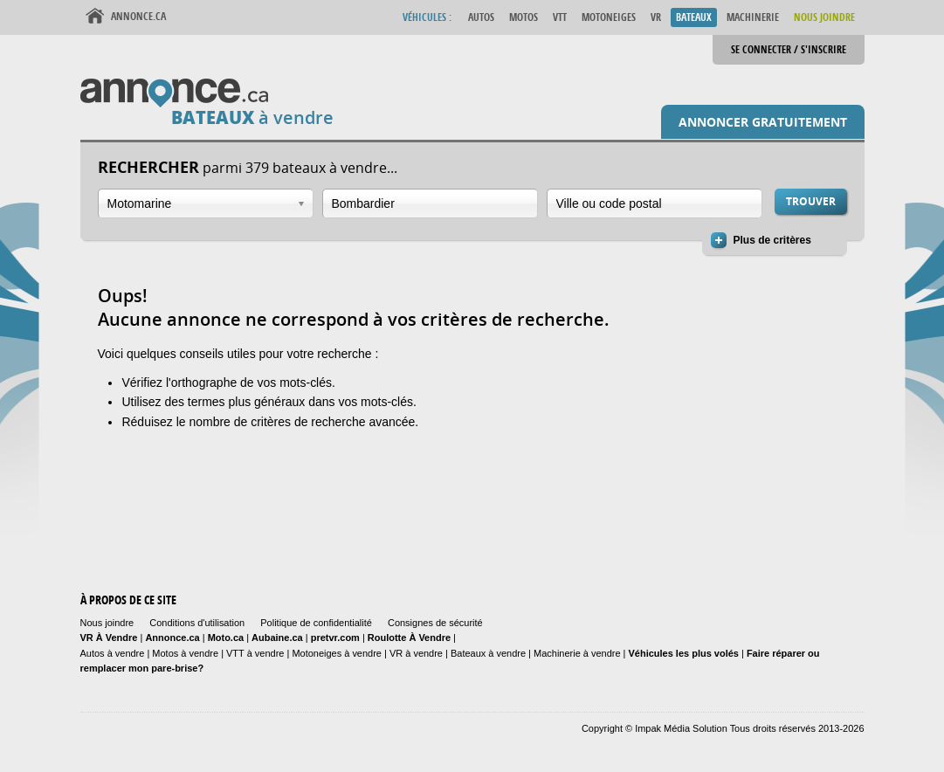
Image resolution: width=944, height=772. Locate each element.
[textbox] (430, 203)
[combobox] (206, 203)
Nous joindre (107, 622)
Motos (523, 17)
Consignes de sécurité (435, 622)
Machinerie (753, 17)
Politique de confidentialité (316, 622)
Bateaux (694, 17)
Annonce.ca (138, 16)
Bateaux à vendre (488, 653)
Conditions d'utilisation (197, 622)
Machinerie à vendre (577, 653)
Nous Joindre (824, 17)
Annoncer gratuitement (763, 122)
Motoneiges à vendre (338, 653)
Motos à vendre (185, 653)
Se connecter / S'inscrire (788, 49)
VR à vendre (416, 653)
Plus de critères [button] (772, 240)
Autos (481, 17)
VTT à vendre (255, 653)
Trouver (811, 201)
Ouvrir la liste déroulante (301, 204)
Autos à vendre (112, 653)
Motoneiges (609, 17)
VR (656, 17)
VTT (560, 17)
